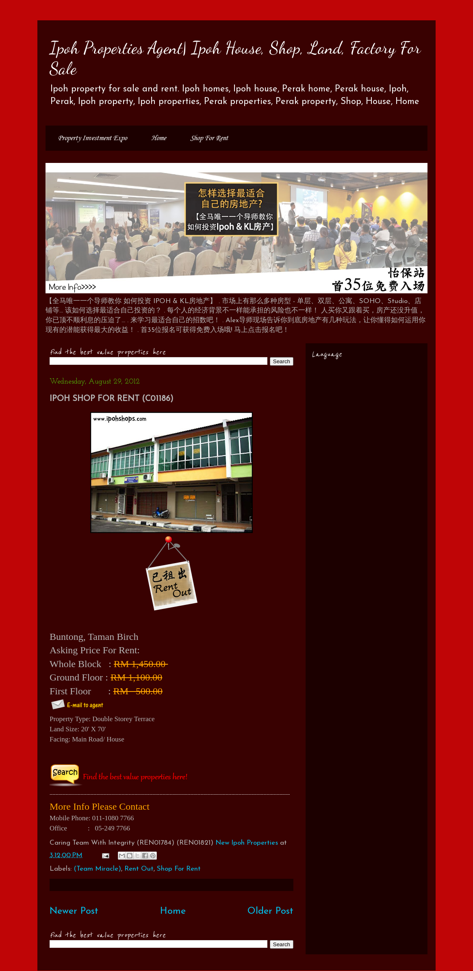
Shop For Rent (209, 138)
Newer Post (74, 911)
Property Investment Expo (92, 138)
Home (158, 138)
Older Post (270, 911)
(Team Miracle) (97, 868)
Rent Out (139, 868)
